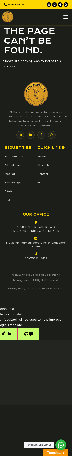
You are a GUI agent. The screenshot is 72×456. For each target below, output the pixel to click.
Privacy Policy (16, 288)
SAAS (8, 191)
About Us (43, 165)
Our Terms (33, 288)
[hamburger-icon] (65, 17)
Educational (13, 165)
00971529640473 (36, 258)
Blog (40, 182)
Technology (13, 182)
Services (43, 156)
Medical (10, 174)
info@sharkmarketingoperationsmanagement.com (36, 245)
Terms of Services (53, 288)
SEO (7, 200)
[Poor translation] (28, 334)
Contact (42, 174)
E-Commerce (14, 156)
